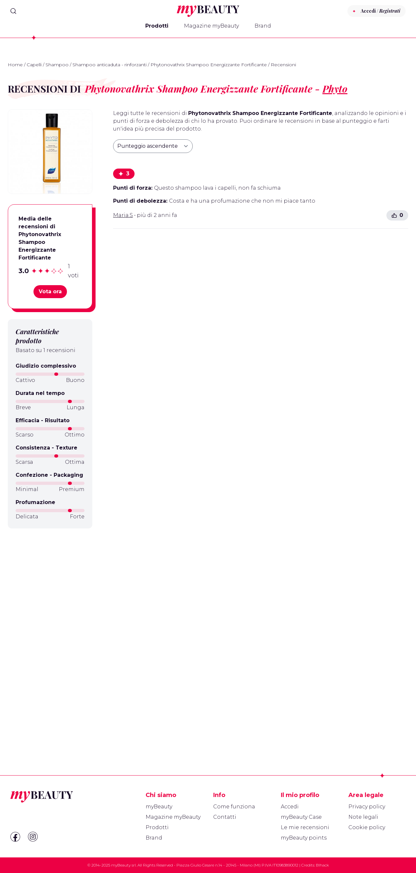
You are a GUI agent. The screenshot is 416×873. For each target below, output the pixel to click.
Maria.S (123, 215)
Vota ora (50, 291)
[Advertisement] (50, 636)
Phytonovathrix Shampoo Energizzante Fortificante (208, 65)
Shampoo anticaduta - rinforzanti (109, 65)
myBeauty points (304, 838)
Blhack (322, 865)
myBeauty (159, 806)
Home (15, 65)
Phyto (334, 88)
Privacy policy (366, 806)
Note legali (363, 817)
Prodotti (156, 26)
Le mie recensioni (305, 827)
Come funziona (234, 806)
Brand (262, 26)
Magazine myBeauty (211, 26)
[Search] (13, 11)
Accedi (290, 806)
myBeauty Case (301, 817)
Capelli (34, 65)
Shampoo (57, 65)
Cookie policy (366, 827)
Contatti (224, 817)
